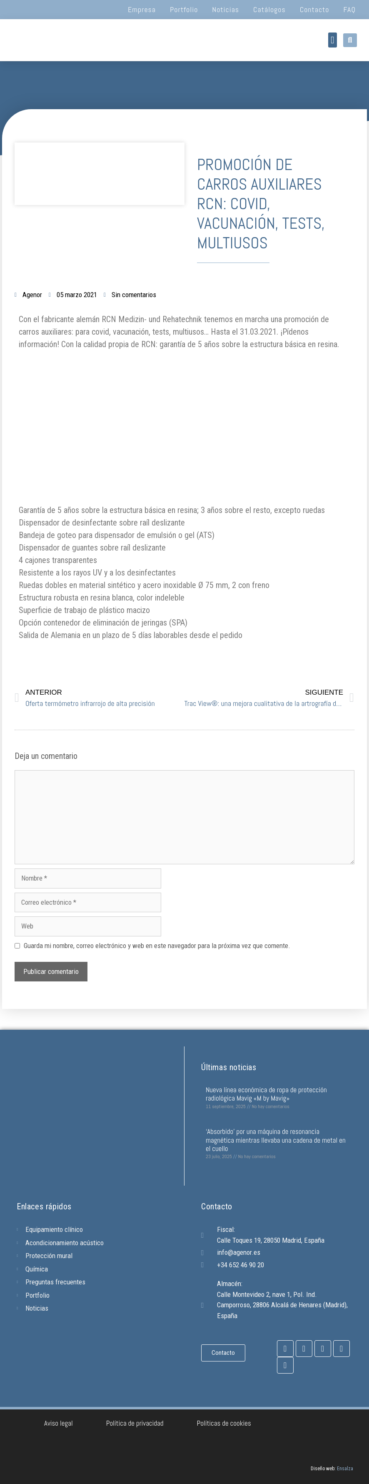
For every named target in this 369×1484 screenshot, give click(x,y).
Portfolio (184, 9)
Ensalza (345, 1468)
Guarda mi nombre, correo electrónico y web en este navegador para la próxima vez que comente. (157, 945)
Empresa (142, 9)
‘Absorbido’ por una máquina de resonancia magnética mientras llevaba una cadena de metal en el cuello (276, 1140)
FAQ (350, 9)
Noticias (225, 9)
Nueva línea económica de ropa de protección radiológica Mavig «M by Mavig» (266, 1094)
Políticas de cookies (224, 1423)
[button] (332, 40)
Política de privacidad (135, 1423)
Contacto (314, 9)
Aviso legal (58, 1423)
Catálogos (269, 9)
